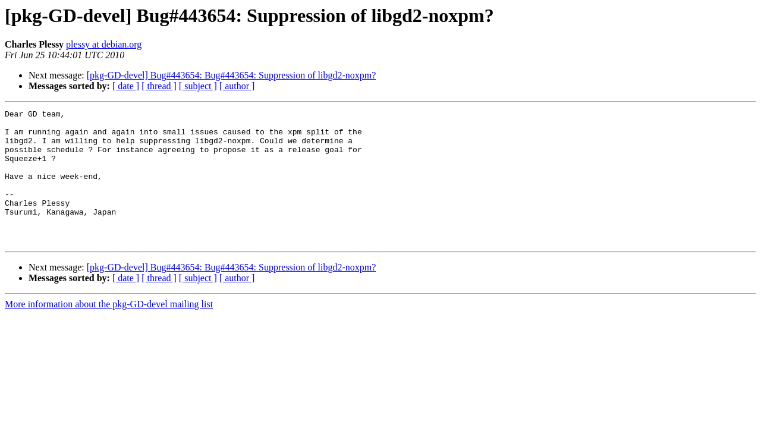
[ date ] (125, 86)
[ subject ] (198, 86)
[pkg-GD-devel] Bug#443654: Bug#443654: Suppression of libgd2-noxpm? (231, 75)
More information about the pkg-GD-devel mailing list (109, 331)
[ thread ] (159, 86)
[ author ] (237, 86)
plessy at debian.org (103, 44)
